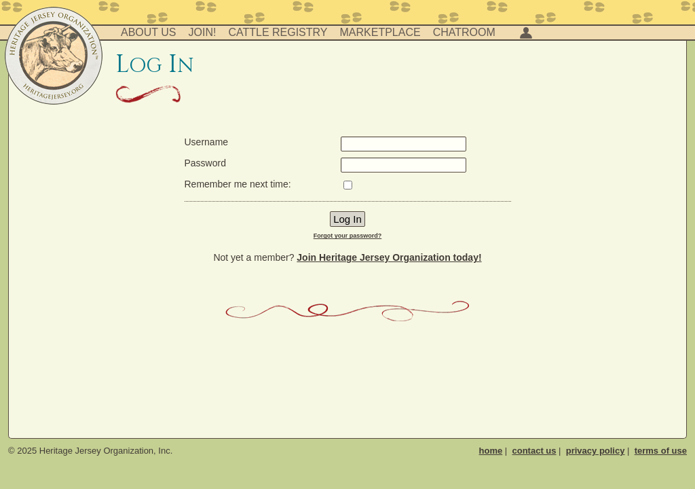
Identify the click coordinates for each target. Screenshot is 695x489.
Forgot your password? (348, 235)
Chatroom (464, 32)
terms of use (661, 451)
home (491, 451)
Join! (203, 32)
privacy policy (595, 451)
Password (205, 163)
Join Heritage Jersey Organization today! (389, 257)
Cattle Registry (277, 32)
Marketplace (380, 32)
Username (207, 142)
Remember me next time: (238, 184)
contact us (534, 451)
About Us (148, 32)
